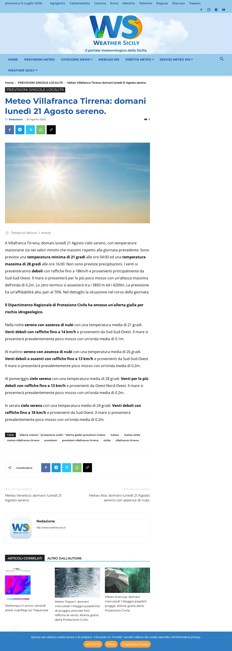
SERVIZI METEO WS (176, 59)
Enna (114, 3)
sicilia (107, 440)
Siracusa (178, 3)
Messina (129, 3)
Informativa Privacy (135, 644)
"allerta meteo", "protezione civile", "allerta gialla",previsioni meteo (62, 434)
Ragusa (162, 3)
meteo (114, 434)
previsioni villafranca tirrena (80, 440)
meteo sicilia (132, 434)
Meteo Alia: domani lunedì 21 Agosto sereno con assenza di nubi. (119, 497)
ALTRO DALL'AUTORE (64, 558)
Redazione (16, 119)
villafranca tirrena (127, 440)
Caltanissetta (80, 3)
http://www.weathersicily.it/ (51, 527)
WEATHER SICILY (23, 70)
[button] (221, 60)
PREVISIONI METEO (39, 59)
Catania (100, 3)
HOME (13, 59)
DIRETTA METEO (140, 59)
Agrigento (57, 3)
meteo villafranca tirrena (23, 440)
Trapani (195, 3)
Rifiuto (111, 644)
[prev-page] (8, 628)
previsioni (50, 440)
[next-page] (15, 628)
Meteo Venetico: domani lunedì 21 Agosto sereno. (33, 497)
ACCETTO (93, 644)
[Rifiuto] (226, 641)
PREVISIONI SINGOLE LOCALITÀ (40, 82)
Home (9, 82)
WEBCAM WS (108, 59)
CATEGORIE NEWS (77, 59)
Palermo (145, 3)
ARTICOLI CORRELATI (25, 558)
